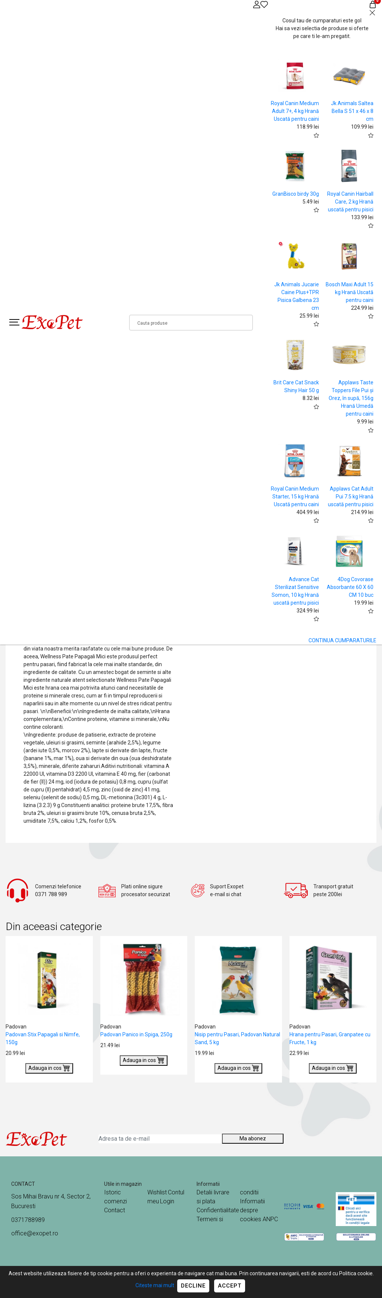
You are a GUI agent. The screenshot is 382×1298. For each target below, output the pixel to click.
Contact (114, 1210)
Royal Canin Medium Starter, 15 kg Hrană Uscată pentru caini (295, 496)
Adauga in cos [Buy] (49, 1067)
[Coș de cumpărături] (372, 4)
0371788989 (28, 1219)
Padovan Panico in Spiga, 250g (136, 1034)
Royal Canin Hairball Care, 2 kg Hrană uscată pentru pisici (350, 201)
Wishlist (157, 1192)
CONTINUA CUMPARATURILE (342, 640)
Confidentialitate (218, 1210)
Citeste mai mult (154, 1285)
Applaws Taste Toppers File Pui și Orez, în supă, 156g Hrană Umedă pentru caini (351, 398)
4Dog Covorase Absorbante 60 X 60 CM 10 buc (350, 587)
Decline (193, 1285)
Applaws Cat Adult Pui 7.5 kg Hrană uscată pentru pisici (350, 496)
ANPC (270, 1219)
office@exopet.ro (34, 1233)
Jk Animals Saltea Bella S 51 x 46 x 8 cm (352, 111)
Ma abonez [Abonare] (252, 1138)
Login (167, 1201)
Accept (229, 1285)
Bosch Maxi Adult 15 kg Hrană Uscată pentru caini (349, 292)
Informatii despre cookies (252, 1210)
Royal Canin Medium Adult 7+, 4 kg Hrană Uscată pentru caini (295, 111)
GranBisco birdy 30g (295, 194)
